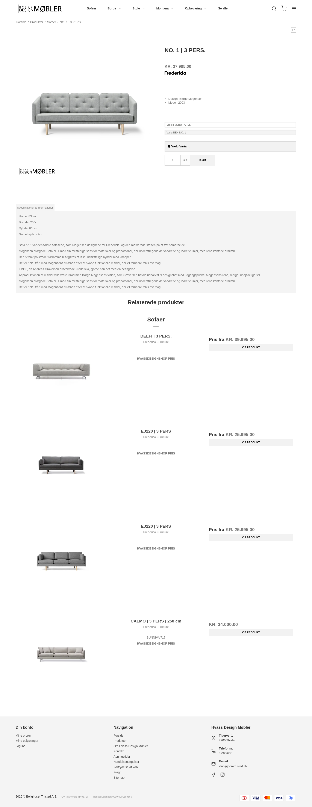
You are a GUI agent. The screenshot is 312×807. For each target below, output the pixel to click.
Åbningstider (122, 756)
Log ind (21, 746)
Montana (165, 8)
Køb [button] (202, 160)
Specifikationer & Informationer (35, 207)
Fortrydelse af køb (126, 767)
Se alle (223, 8)
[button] (293, 30)
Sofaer (91, 8)
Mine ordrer (23, 735)
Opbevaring (196, 8)
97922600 (225, 753)
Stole (139, 8)
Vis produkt (251, 347)
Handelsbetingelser (126, 761)
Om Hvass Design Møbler (131, 746)
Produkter (120, 740)
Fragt (117, 772)
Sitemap (119, 777)
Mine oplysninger (27, 740)
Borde (114, 8)
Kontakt (119, 751)
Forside (119, 735)
